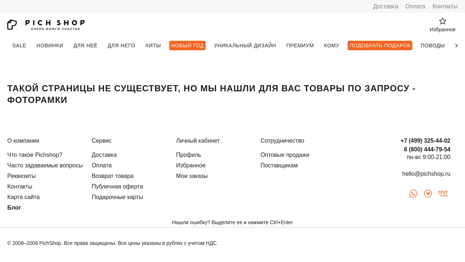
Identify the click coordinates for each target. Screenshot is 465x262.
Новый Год (187, 45)
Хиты (153, 45)
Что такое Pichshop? (34, 155)
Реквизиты (21, 176)
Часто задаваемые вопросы (45, 165)
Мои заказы (192, 176)
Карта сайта (23, 197)
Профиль (188, 155)
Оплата (415, 6)
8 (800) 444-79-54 (427, 149)
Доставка (385, 6)
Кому (331, 45)
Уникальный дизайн (245, 45)
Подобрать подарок (380, 45)
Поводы (433, 45)
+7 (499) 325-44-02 (425, 141)
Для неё (85, 45)
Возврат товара (113, 176)
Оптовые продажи (284, 155)
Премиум (300, 45)
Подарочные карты (117, 197)
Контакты (445, 6)
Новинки (50, 45)
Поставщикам (279, 165)
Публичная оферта (117, 186)
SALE (19, 45)
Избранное (191, 165)
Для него (121, 45)
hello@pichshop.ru (426, 174)
